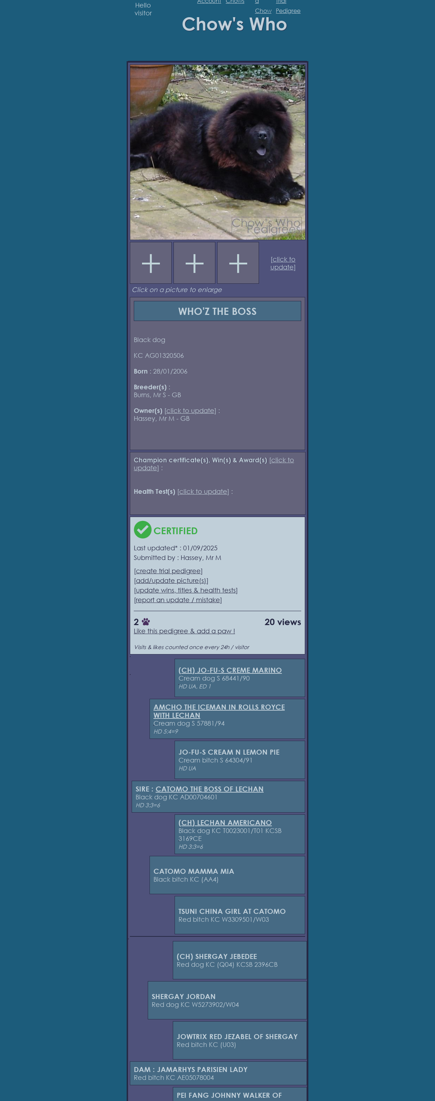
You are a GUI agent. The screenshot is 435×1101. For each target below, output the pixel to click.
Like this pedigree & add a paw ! (184, 631)
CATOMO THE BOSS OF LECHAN (210, 789)
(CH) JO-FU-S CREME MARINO (230, 670)
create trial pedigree (168, 571)
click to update (283, 263)
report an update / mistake (178, 600)
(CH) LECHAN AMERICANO (225, 822)
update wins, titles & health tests (186, 590)
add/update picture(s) (171, 580)
